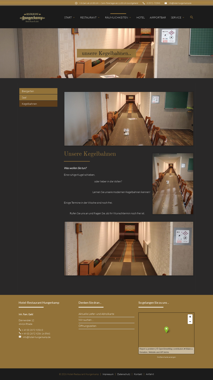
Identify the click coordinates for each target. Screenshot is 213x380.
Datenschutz (123, 374)
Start (69, 17)
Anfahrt (150, 374)
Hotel (140, 17)
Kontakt (138, 374)
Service (178, 17)
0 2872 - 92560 (153, 3)
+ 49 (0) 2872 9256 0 (32, 329)
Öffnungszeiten (87, 325)
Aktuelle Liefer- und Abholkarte (96, 314)
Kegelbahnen (29, 103)
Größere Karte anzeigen (166, 357)
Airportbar (158, 17)
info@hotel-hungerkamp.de (180, 3)
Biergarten (28, 91)
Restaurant (90, 17)
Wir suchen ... (86, 319)
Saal (24, 97)
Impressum (108, 374)
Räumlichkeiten (118, 17)
